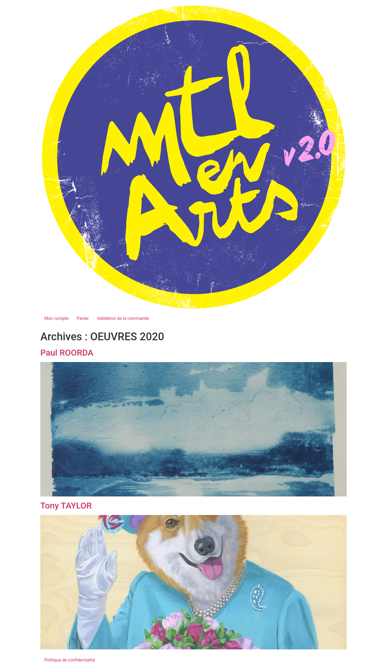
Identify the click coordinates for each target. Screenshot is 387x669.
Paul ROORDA (67, 353)
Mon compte (56, 318)
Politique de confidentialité (69, 660)
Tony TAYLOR (66, 505)
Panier (83, 318)
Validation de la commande (123, 318)
